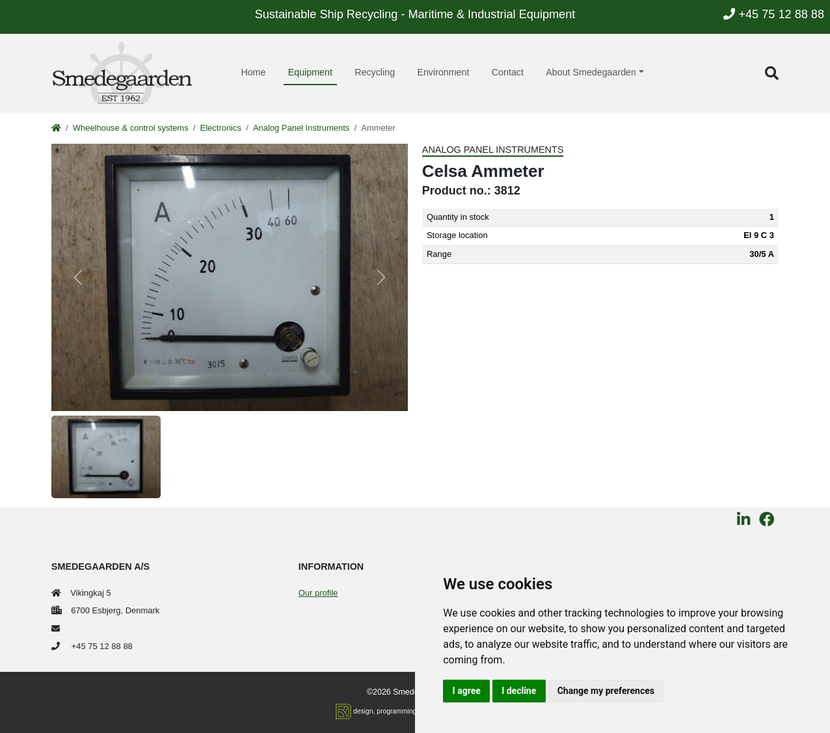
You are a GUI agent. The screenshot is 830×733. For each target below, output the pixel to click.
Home (253, 72)
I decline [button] (519, 691)
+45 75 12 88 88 (773, 14)
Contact (508, 72)
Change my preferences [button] (605, 691)
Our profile (318, 593)
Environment (443, 72)
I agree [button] (467, 691)
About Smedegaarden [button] (591, 72)
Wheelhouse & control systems (131, 128)
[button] (772, 73)
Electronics (220, 128)
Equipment (310, 72)
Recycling (375, 72)
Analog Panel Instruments (301, 128)
